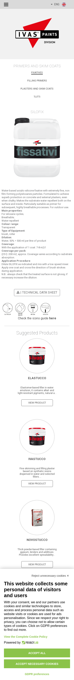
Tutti (37, 96)
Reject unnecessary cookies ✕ (50, 575)
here (52, 318)
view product (37, 402)
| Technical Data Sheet (36, 292)
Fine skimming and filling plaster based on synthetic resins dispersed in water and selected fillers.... (37, 472)
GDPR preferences (37, 674)
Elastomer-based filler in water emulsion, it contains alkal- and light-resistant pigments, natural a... (37, 390)
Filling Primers (37, 80)
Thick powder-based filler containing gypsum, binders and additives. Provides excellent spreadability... (37, 552)
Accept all (37, 653)
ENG (58, 4)
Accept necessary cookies (37, 663)
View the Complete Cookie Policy (25, 636)
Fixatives (37, 72)
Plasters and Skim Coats (37, 88)
